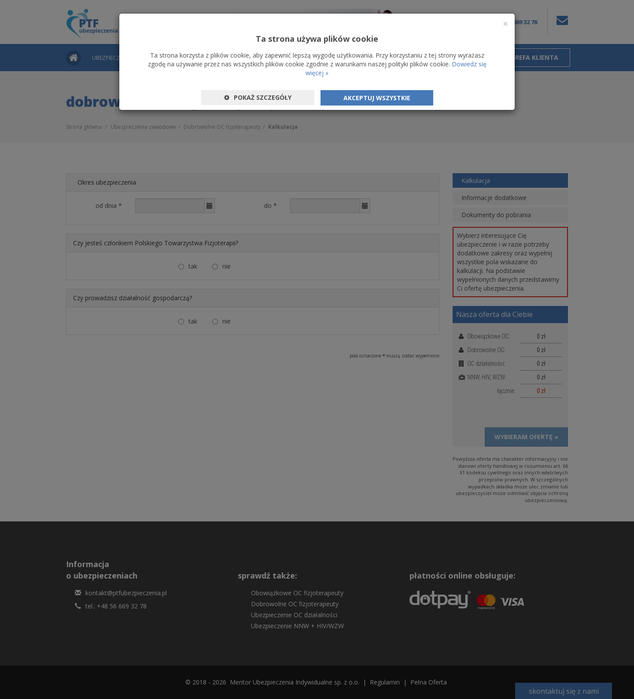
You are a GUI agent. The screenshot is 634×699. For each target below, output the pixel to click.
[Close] (505, 24)
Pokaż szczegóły (257, 97)
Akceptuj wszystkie (376, 98)
